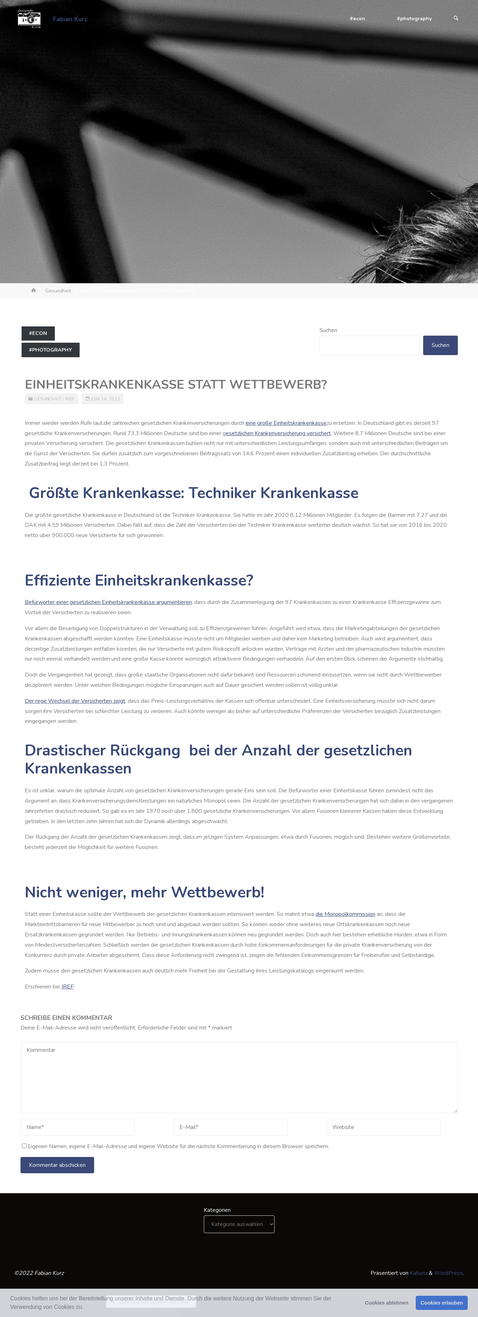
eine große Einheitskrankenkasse (286, 423)
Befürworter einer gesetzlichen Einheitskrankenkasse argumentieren (108, 602)
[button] (86, 1308)
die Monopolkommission (345, 914)
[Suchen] (456, 18)
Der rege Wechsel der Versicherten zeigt (75, 701)
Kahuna (417, 1273)
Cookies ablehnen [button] (386, 1303)
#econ (38, 333)
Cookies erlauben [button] (442, 1303)
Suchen (328, 330)
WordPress (448, 1273)
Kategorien (217, 1210)
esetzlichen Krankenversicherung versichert (278, 433)
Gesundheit (58, 290)
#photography (50, 349)
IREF (70, 399)
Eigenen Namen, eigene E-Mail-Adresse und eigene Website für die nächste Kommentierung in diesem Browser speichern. (175, 1146)
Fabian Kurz (70, 19)
